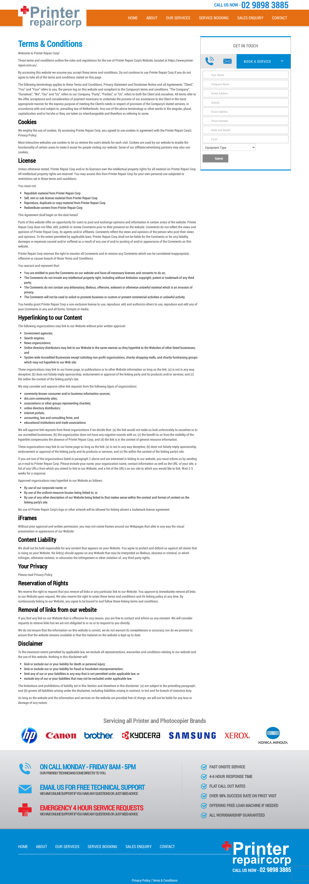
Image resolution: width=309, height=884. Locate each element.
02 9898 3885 (275, 870)
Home (133, 18)
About (151, 18)
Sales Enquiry (250, 18)
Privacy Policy (141, 880)
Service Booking (214, 18)
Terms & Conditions (164, 880)
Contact (279, 18)
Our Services (178, 18)
